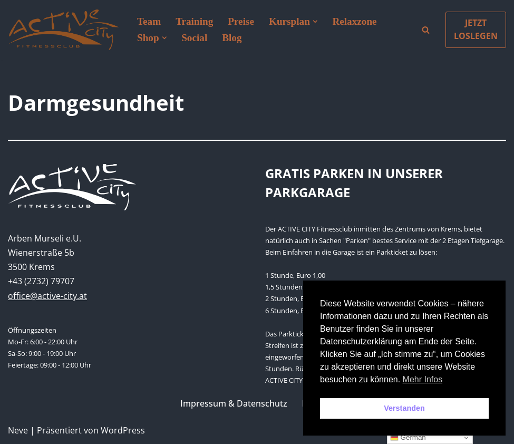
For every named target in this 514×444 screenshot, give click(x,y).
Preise (241, 21)
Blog (231, 37)
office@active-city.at (47, 296)
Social (194, 37)
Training (194, 21)
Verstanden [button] (404, 408)
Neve (18, 430)
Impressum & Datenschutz (233, 403)
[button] (315, 21)
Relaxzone (354, 21)
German (408, 437)
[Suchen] (426, 30)
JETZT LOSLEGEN (476, 29)
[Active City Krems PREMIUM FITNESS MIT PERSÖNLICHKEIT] (63, 29)
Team (149, 21)
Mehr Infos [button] (423, 379)
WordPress (123, 430)
